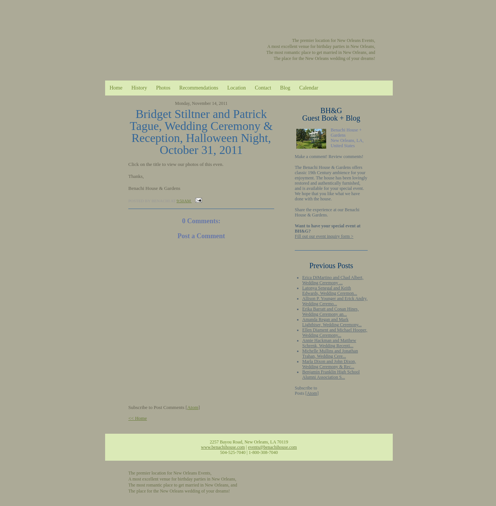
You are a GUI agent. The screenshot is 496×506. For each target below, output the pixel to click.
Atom (312, 393)
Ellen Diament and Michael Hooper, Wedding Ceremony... (334, 332)
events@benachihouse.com (272, 447)
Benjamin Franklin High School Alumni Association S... (331, 374)
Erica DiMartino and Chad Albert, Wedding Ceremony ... (333, 280)
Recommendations (198, 88)
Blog (285, 88)
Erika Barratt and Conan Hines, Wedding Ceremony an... (330, 311)
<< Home (137, 418)
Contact (263, 88)
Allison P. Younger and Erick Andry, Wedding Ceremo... (335, 301)
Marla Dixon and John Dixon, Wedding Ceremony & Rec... (329, 364)
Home (116, 88)
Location (236, 88)
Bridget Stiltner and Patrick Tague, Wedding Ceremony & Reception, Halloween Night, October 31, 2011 (201, 132)
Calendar (308, 88)
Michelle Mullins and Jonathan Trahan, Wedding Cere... (330, 353)
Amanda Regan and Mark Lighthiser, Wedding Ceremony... (332, 322)
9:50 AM (184, 201)
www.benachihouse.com (223, 447)
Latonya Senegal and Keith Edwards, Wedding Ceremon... (329, 290)
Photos (163, 88)
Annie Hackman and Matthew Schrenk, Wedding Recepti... (329, 343)
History (139, 88)
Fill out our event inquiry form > (324, 236)
